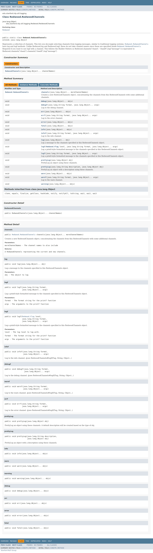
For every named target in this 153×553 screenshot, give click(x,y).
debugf (44, 105)
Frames (30, 7)
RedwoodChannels (12, 71)
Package (13, 3)
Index (44, 3)
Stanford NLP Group (8, 550)
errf (43, 115)
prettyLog (45, 160)
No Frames (38, 7)
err (42, 112)
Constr (25, 10)
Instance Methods (28, 85)
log (42, 140)
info (43, 129)
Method (32, 10)
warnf (43, 177)
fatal (43, 126)
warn (43, 173)
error (43, 122)
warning (44, 184)
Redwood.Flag (52, 147)
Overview (4, 3)
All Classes (52, 7)
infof (43, 133)
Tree (27, 3)
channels (45, 92)
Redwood (6, 30)
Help (50, 3)
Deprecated (35, 3)
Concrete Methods (49, 85)
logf (43, 147)
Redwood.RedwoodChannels (17, 92)
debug (43, 101)
